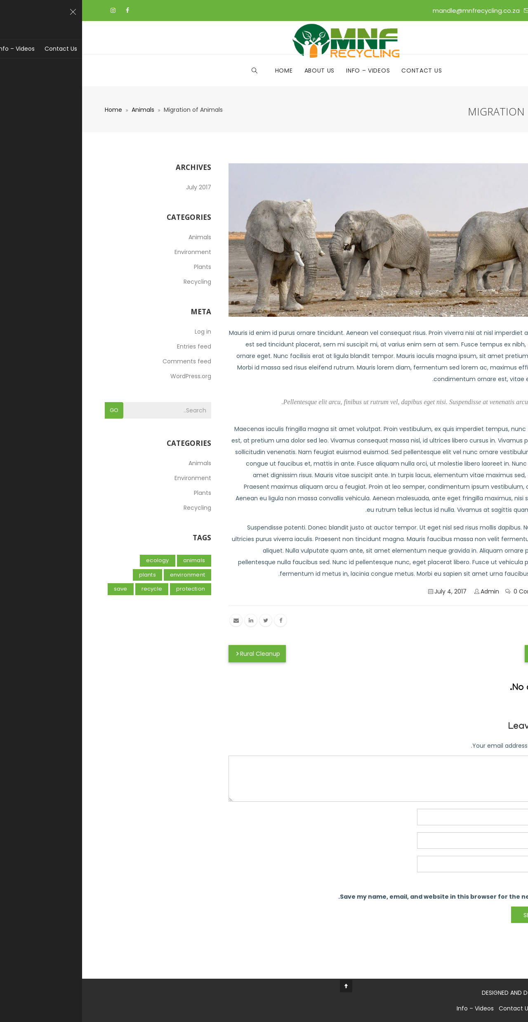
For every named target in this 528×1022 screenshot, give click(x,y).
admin (407, 591)
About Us (237, 70)
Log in (121, 331)
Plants (120, 267)
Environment (110, 252)
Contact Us (339, 70)
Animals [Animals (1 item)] (112, 560)
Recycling (115, 282)
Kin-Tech (492, 993)
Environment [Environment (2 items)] (105, 575)
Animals (61, 110)
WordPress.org (108, 376)
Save (491, 620)
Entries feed (112, 346)
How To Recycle (474, 654)
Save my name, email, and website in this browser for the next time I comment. (380, 896)
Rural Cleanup (175, 654)
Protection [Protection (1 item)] (108, 589)
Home (202, 70)
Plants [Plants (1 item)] (65, 575)
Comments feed (104, 361)
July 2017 (116, 187)
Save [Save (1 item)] (38, 589)
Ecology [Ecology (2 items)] (75, 560)
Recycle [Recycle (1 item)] (69, 589)
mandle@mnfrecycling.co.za (394, 10)
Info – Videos (286, 70)
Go (32, 410)
